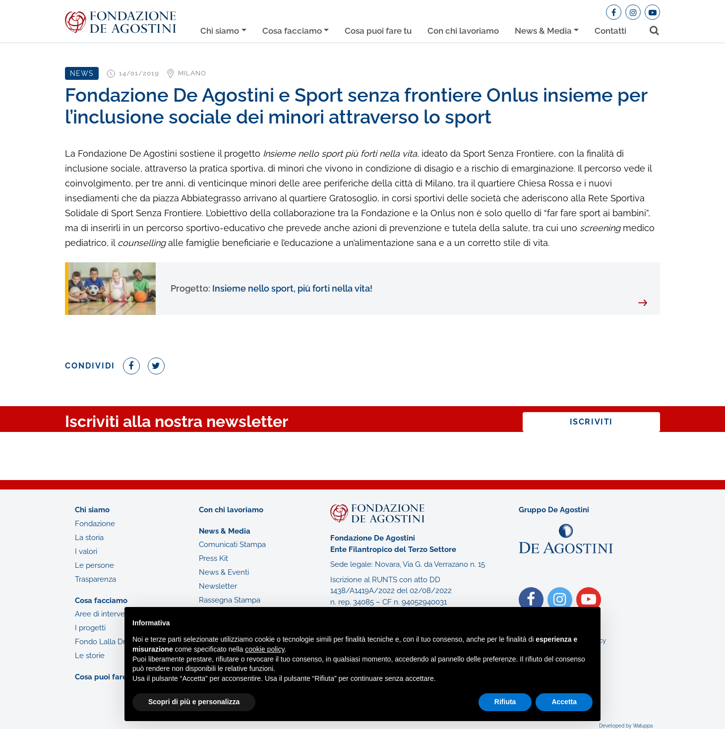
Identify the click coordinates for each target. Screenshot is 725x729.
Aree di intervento (105, 613)
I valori (86, 551)
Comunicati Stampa (232, 544)
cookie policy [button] (264, 649)
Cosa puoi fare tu (378, 31)
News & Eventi (224, 572)
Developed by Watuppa (626, 726)
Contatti (610, 31)
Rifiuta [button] (505, 702)
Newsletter (218, 586)
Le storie (90, 655)
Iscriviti (591, 421)
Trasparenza (95, 579)
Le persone (94, 565)
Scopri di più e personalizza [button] (194, 702)
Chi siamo (219, 31)
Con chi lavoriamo (463, 31)
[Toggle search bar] (651, 28)
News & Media (543, 31)
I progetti (90, 627)
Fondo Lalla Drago (106, 641)
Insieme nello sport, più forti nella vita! (271, 288)
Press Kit (213, 558)
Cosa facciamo (292, 31)
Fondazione (95, 523)
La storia (89, 537)
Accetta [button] (564, 702)
